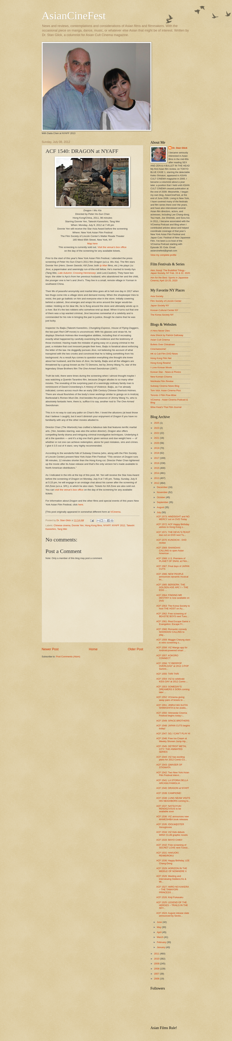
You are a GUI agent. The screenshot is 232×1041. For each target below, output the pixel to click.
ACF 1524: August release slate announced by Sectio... (172, 914)
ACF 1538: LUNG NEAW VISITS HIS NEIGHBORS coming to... (173, 799)
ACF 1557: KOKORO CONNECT (167, 657)
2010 (157, 958)
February (162, 942)
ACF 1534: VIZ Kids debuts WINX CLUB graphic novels (172, 833)
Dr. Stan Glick (179, 148)
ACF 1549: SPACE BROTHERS (172, 720)
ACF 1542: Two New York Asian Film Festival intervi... (172, 774)
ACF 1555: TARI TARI (167, 673)
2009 (157, 963)
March (160, 937)
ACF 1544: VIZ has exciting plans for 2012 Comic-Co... (171, 758)
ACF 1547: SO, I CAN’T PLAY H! (173, 733)
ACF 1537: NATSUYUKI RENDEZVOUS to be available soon (168, 809)
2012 (157, 483)
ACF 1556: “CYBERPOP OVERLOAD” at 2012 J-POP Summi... (172, 666)
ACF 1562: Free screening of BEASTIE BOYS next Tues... (172, 615)
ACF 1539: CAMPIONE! (168, 793)
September (163, 502)
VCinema (115, 511)
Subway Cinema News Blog (164, 386)
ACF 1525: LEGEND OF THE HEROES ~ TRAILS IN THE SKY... (172, 905)
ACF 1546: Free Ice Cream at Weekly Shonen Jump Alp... (171, 739)
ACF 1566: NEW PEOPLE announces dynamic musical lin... (172, 577)
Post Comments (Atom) (68, 656)
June (160, 922)
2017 (157, 458)
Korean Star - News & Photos (165, 372)
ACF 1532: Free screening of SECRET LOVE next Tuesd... (172, 846)
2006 (157, 978)
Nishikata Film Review (161, 381)
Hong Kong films (93, 525)
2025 (157, 423)
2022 (157, 433)
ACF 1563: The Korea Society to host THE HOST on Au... (173, 607)
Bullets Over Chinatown (162, 344)
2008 (157, 968)
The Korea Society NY (161, 314)
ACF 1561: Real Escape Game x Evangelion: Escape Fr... (173, 622)
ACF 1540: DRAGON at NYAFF (172, 788)
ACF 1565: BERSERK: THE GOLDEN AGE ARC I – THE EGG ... (172, 587)
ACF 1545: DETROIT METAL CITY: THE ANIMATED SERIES (171, 749)
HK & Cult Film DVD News (164, 353)
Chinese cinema (62, 525)
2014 (157, 473)
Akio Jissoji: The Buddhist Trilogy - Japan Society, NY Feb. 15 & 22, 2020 (170, 271)
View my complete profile (163, 255)
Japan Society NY (159, 305)
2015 (157, 468)
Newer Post (50, 649)
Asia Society (156, 296)
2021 (157, 438)
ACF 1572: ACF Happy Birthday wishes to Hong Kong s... (172, 525)
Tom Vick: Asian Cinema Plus (165, 390)
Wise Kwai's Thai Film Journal (165, 407)
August (161, 507)
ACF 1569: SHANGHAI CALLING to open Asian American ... (170, 550)
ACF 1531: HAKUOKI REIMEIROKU (167, 854)
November (162, 492)
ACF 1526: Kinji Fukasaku (169, 897)
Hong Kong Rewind (160, 363)
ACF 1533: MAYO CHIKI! (169, 839)
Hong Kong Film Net (160, 358)
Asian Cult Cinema (160, 339)
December (162, 487)
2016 (157, 463)
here (80, 504)
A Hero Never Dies (160, 330)
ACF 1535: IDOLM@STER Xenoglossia (170, 825)
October (161, 497)
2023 (157, 428)
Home (93, 649)
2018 (157, 453)
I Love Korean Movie (161, 367)
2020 (157, 443)
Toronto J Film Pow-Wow (163, 395)
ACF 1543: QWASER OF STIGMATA (169, 766)
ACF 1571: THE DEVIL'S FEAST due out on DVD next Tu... (173, 533)
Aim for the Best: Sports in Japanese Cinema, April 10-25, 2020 (169, 279)
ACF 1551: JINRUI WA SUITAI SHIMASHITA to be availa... (172, 706)
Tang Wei (62, 529)
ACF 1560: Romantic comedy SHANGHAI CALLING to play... (171, 632)
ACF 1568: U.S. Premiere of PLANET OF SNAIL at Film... (172, 559)
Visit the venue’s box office (112, 247)
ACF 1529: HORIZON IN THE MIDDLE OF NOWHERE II (171, 869)
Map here (92, 243)
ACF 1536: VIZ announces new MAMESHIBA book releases (172, 818)
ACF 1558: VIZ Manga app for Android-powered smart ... (171, 649)
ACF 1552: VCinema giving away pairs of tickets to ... (170, 698)
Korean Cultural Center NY (164, 310)
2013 (157, 478)
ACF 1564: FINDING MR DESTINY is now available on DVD (172, 598)
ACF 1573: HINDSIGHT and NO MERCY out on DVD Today (173, 518)
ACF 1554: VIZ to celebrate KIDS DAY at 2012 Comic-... (172, 680)
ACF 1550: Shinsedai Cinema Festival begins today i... (171, 714)
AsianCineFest (74, 16)
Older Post (135, 649)
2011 (157, 953)
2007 (157, 973)
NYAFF (107, 525)
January (161, 947)
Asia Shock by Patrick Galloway (166, 335)
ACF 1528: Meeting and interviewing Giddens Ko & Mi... (171, 879)
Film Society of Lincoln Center (165, 301)
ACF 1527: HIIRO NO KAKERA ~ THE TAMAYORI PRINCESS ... (172, 889)
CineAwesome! (158, 349)
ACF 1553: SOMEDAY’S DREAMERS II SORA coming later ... (172, 689)
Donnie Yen (78, 525)
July (159, 512)
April (159, 932)
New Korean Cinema (161, 376)
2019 (157, 448)
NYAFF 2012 (118, 525)
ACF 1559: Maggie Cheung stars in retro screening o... (173, 641)
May (159, 927)
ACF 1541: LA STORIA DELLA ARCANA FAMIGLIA (172, 781)
